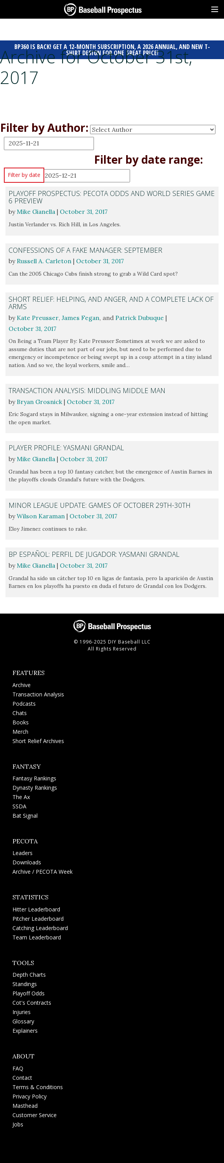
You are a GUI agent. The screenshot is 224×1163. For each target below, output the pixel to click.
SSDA (19, 805)
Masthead (25, 1104)
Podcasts (24, 702)
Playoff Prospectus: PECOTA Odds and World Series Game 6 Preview (102, 197)
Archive (21, 683)
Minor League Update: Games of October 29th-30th (101, 504)
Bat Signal (25, 814)
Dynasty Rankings (34, 786)
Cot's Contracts (31, 1002)
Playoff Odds (28, 992)
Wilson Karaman (41, 515)
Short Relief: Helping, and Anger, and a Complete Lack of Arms (107, 302)
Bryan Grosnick (40, 401)
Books (20, 721)
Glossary (23, 1020)
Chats (19, 711)
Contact (22, 1076)
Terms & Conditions (37, 1086)
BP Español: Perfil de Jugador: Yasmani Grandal (95, 553)
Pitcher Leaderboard (38, 917)
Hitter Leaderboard (36, 908)
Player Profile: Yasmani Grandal (67, 447)
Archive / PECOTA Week (42, 870)
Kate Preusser (38, 318)
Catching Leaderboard (40, 926)
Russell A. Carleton (44, 261)
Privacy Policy (29, 1095)
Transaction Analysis (38, 693)
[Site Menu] (214, 9)
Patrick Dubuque (140, 318)
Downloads (26, 861)
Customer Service (34, 1114)
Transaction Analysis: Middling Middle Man (88, 390)
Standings (24, 983)
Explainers (25, 1030)
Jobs (17, 1123)
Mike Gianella (36, 212)
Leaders (22, 852)
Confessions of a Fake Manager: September (86, 249)
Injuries (21, 1011)
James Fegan (81, 318)
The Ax (21, 796)
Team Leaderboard (36, 936)
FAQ (17, 1067)
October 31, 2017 (85, 212)
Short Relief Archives (38, 739)
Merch (20, 730)
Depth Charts (29, 974)
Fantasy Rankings (34, 777)
